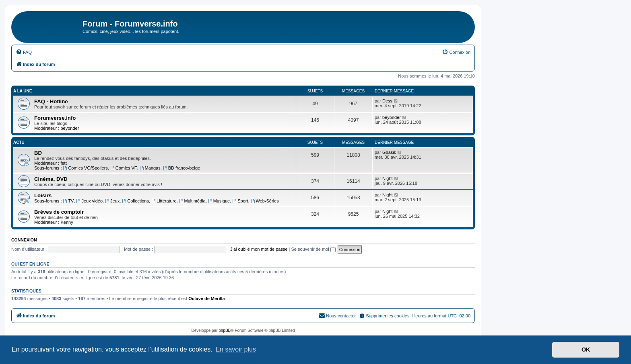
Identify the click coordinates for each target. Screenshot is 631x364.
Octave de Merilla (206, 298)
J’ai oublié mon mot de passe (258, 249)
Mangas (150, 168)
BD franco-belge (181, 168)
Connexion (24, 239)
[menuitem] (24, 52)
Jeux (112, 200)
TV (68, 200)
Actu (19, 142)
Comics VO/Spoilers (85, 168)
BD (38, 153)
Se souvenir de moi (313, 249)
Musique (219, 200)
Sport (240, 200)
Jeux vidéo (89, 200)
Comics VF (123, 168)
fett (63, 163)
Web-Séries (265, 200)
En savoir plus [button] (235, 349)
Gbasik (389, 152)
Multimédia (192, 200)
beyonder (69, 128)
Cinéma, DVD (51, 179)
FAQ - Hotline (51, 101)
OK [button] (586, 349)
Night (387, 178)
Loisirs (43, 195)
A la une (22, 91)
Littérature (163, 200)
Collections (135, 200)
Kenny (66, 222)
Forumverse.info (55, 118)
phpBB (225, 330)
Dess (387, 100)
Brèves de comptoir (59, 212)
